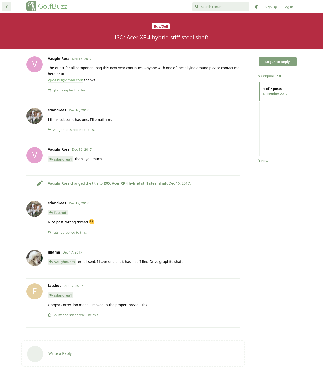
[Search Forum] (220, 6)
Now (263, 160)
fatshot (60, 212)
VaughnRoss (64, 261)
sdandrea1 (63, 159)
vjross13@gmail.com (65, 80)
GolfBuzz (52, 6)
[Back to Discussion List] (6, 6)
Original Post (269, 76)
